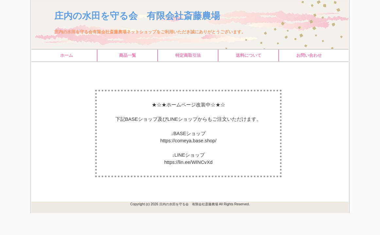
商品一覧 (127, 55)
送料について (248, 55)
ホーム (66, 55)
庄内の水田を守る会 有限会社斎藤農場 (137, 16)
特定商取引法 (188, 55)
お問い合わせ (309, 55)
